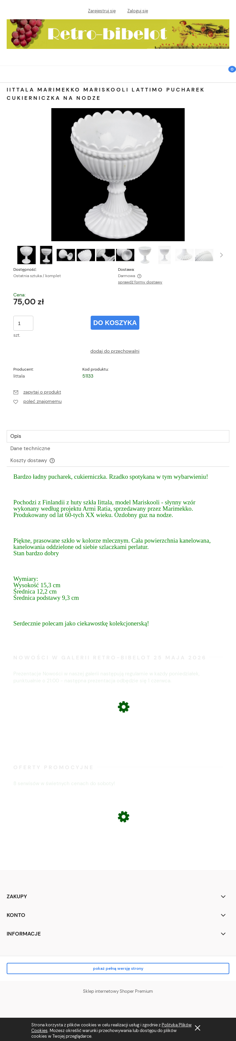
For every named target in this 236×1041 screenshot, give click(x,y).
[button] (8, 73)
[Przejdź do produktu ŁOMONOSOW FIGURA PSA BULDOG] (118, 853)
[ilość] (23, 323)
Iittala (19, 376)
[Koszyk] (227, 78)
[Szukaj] (211, 73)
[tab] (118, 436)
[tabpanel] (118, 556)
